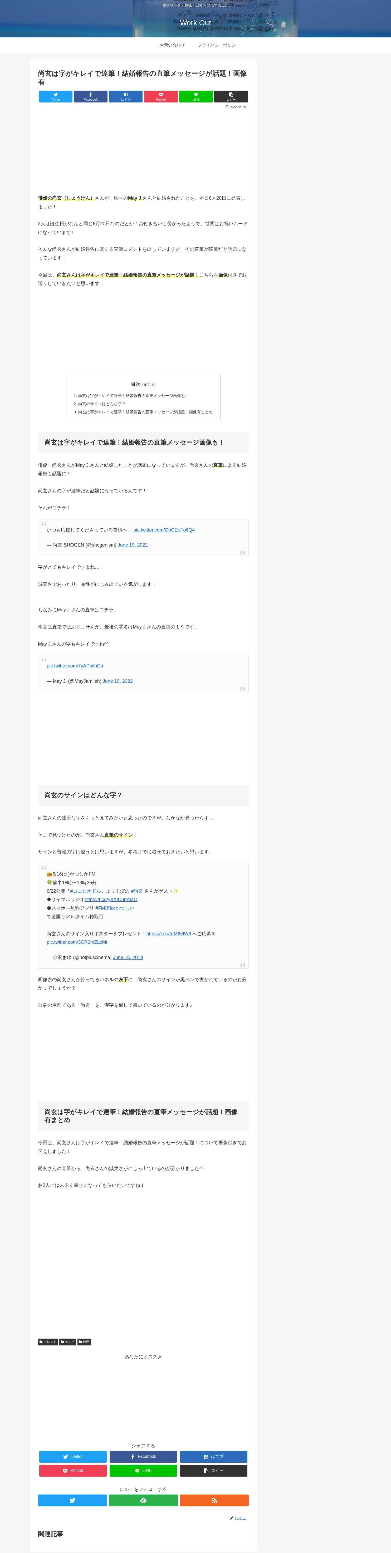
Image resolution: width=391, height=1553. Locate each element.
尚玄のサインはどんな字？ (99, 404)
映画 (84, 1343)
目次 (135, 384)
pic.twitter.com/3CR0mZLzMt (77, 943)
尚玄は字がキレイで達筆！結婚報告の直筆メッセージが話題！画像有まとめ (145, 413)
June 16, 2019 (128, 958)
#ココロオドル (85, 892)
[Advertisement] (143, 150)
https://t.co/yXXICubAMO (111, 901)
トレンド (48, 1343)
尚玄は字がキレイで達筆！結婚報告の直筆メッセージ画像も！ (133, 396)
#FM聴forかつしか (114, 909)
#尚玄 (137, 892)
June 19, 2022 (133, 546)
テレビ (68, 1343)
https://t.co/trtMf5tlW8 (168, 935)
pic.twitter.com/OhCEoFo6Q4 (164, 531)
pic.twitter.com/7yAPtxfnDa (75, 667)
